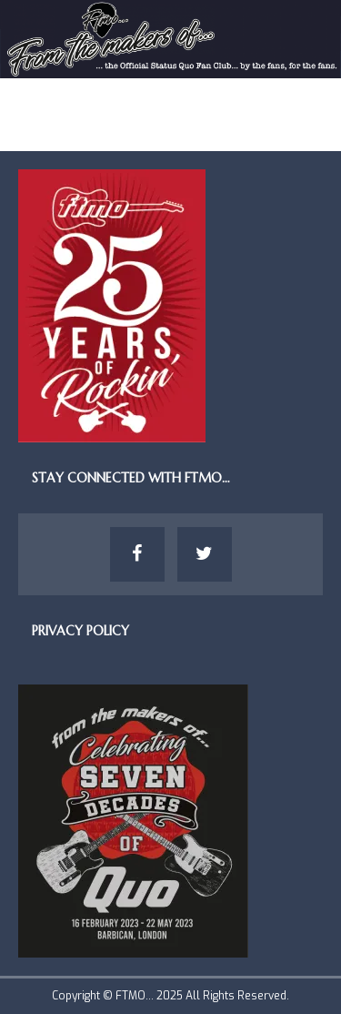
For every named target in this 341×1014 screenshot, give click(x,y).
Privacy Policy (80, 631)
